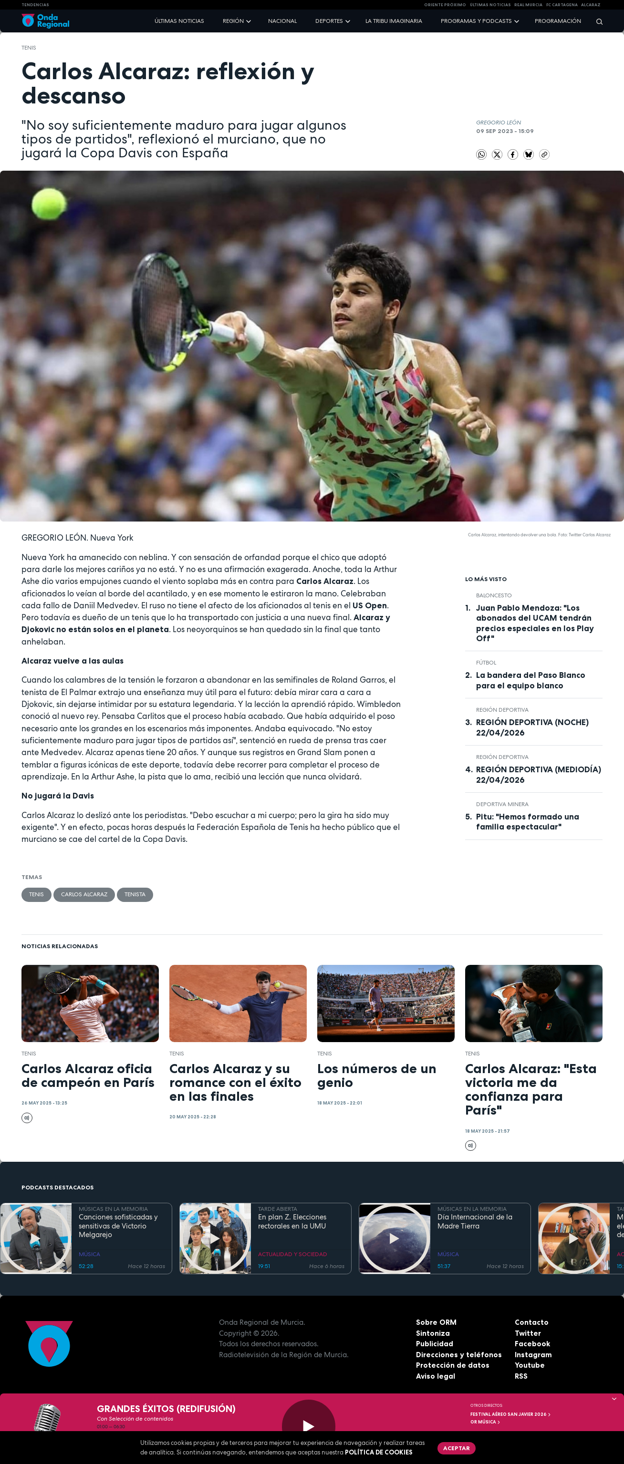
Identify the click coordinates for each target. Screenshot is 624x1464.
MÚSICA (89, 1254)
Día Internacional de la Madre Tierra (474, 1222)
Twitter (528, 1333)
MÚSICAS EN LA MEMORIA (113, 1209)
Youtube (530, 1365)
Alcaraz (591, 4)
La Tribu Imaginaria (393, 21)
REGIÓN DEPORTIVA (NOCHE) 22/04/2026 (532, 727)
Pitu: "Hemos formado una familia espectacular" (527, 821)
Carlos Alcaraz (84, 894)
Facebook (532, 1343)
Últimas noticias (179, 21)
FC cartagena (562, 4)
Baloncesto (494, 595)
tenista (135, 894)
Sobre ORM (436, 1322)
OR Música (485, 1422)
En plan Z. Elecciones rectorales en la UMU (292, 1222)
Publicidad (434, 1343)
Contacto (532, 1322)
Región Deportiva (502, 710)
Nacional (282, 21)
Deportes (329, 21)
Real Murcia (528, 4)
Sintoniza (433, 1333)
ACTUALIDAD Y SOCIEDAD (292, 1254)
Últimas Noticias (490, 4)
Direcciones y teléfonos (459, 1354)
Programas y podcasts (476, 21)
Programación (558, 21)
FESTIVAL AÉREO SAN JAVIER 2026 (510, 1414)
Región (233, 21)
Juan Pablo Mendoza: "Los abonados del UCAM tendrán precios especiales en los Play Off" (535, 623)
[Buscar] (596, 21)
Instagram (533, 1354)
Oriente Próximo (445, 4)
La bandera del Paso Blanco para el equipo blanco (530, 680)
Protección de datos (452, 1365)
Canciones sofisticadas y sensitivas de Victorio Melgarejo (118, 1226)
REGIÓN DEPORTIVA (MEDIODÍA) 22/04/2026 (538, 774)
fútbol (486, 662)
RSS (521, 1376)
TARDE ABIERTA (277, 1209)
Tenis (28, 47)
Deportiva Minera (502, 804)
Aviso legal (435, 1376)
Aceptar (456, 1448)
